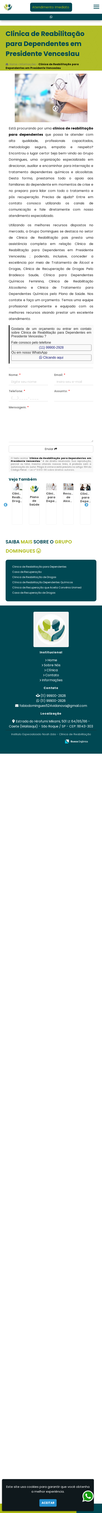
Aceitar (48, 1503)
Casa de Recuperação (27, 572)
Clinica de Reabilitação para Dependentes (39, 566)
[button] (96, 7)
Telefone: (17, 391)
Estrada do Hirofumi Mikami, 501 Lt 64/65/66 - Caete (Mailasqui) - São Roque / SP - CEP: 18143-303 (51, 724)
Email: (59, 375)
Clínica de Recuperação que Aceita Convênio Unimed (46, 587)
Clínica (52, 670)
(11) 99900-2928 (51, 347)
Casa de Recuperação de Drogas (33, 592)
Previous (6, 505)
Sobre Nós (52, 665)
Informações (52, 680)
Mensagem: (19, 407)
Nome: (15, 375)
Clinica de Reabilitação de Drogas (34, 577)
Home (52, 660)
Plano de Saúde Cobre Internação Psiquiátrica (38, 506)
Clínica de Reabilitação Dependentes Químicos (42, 582)
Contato (52, 675)
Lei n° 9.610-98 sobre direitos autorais (52, 469)
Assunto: (62, 391)
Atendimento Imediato (50, 7)
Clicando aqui (51, 357)
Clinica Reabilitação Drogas (22, 497)
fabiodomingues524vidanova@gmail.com (53, 705)
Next (86, 505)
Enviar (51, 449)
